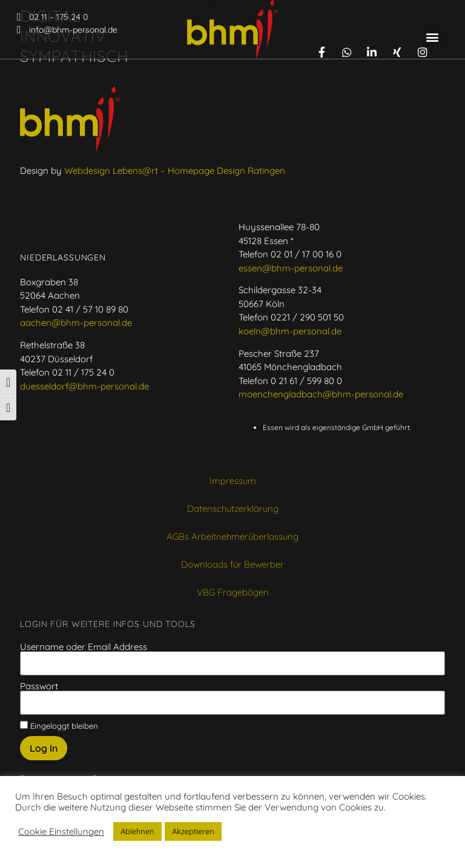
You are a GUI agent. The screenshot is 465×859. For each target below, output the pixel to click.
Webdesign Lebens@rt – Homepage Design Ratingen (174, 181)
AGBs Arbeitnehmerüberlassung (232, 546)
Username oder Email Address (83, 657)
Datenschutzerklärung (233, 519)
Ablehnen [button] (137, 831)
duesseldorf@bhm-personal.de (84, 396)
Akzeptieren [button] (193, 831)
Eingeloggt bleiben (59, 735)
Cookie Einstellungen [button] (61, 831)
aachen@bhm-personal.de (76, 333)
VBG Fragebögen (233, 602)
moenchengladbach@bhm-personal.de (321, 404)
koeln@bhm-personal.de (290, 341)
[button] (433, 37)
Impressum (232, 491)
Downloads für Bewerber (232, 574)
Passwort (39, 696)
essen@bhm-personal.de (291, 278)
